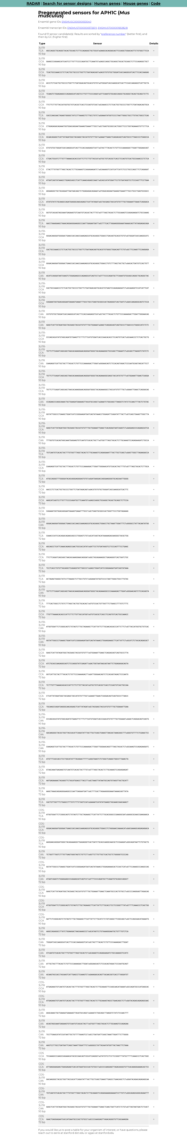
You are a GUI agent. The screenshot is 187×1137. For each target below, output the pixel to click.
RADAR (33, 3)
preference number (113, 34)
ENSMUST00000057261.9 (82, 28)
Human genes (107, 3)
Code (156, 3)
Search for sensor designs (67, 3)
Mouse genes (135, 3)
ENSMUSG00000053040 (76, 21)
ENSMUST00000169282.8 (113, 28)
